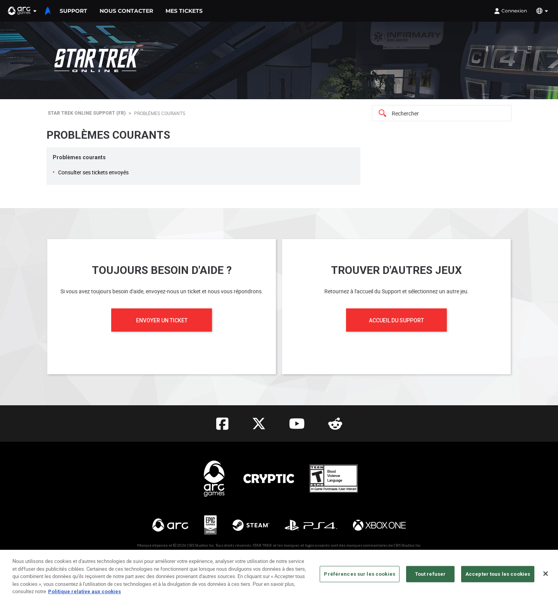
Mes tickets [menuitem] (184, 10)
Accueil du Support (396, 320)
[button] (22, 11)
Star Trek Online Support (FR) (87, 113)
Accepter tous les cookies (497, 577)
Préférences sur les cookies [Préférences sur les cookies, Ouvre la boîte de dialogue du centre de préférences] (359, 577)
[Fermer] (545, 577)
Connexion (510, 11)
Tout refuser (430, 577)
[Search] (441, 113)
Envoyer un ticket (162, 320)
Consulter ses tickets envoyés (93, 172)
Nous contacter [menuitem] (126, 10)
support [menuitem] (73, 10)
